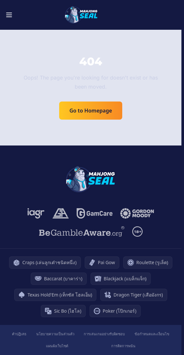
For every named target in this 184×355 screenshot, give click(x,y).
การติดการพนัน (123, 345)
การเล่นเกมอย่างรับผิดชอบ (104, 333)
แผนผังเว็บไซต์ (57, 345)
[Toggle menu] (9, 14)
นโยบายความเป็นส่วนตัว (55, 333)
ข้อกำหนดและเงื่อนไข (152, 333)
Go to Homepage (91, 110)
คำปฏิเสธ (19, 333)
